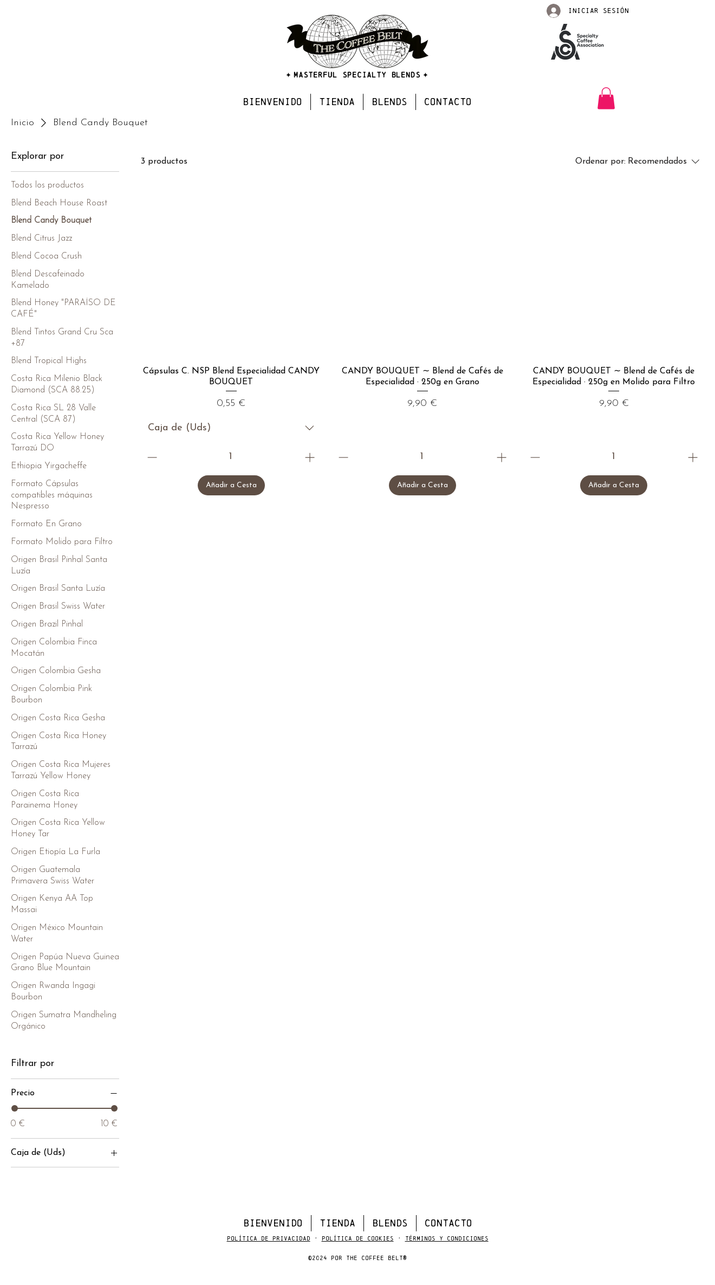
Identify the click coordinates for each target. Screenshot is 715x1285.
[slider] (14, 1108)
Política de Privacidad (268, 1238)
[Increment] (310, 457)
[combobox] (231, 428)
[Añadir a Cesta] (231, 485)
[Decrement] (150, 457)
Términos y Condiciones (447, 1238)
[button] (606, 98)
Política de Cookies (358, 1238)
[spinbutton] (230, 457)
